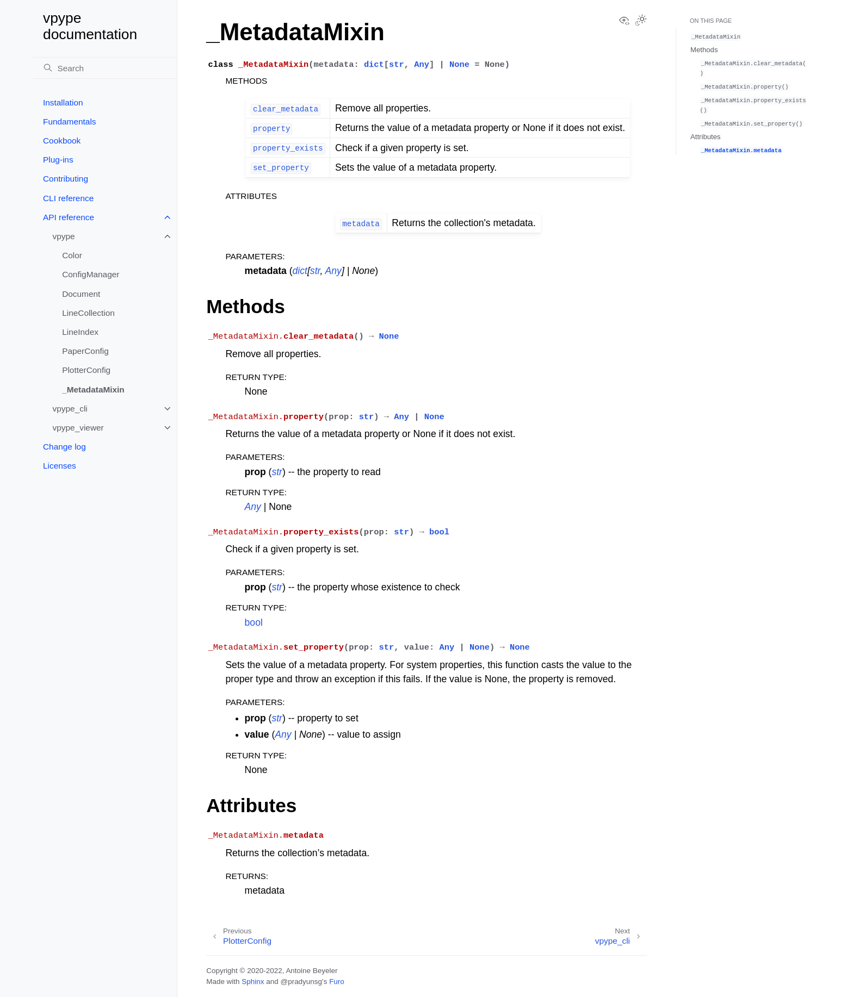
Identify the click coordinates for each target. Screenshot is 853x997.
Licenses (59, 465)
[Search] (105, 68)
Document (81, 293)
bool (254, 622)
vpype (64, 236)
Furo (336, 981)
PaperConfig (85, 351)
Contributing (65, 178)
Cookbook (62, 140)
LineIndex (80, 332)
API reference (68, 217)
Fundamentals (69, 121)
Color (72, 255)
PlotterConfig (86, 370)
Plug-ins (58, 159)
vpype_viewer (78, 427)
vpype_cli (70, 408)
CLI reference (68, 198)
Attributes (705, 137)
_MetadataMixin (93, 389)
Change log (64, 446)
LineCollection (88, 312)
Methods (704, 50)
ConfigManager (90, 274)
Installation (63, 102)
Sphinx (253, 981)
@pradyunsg (301, 981)
